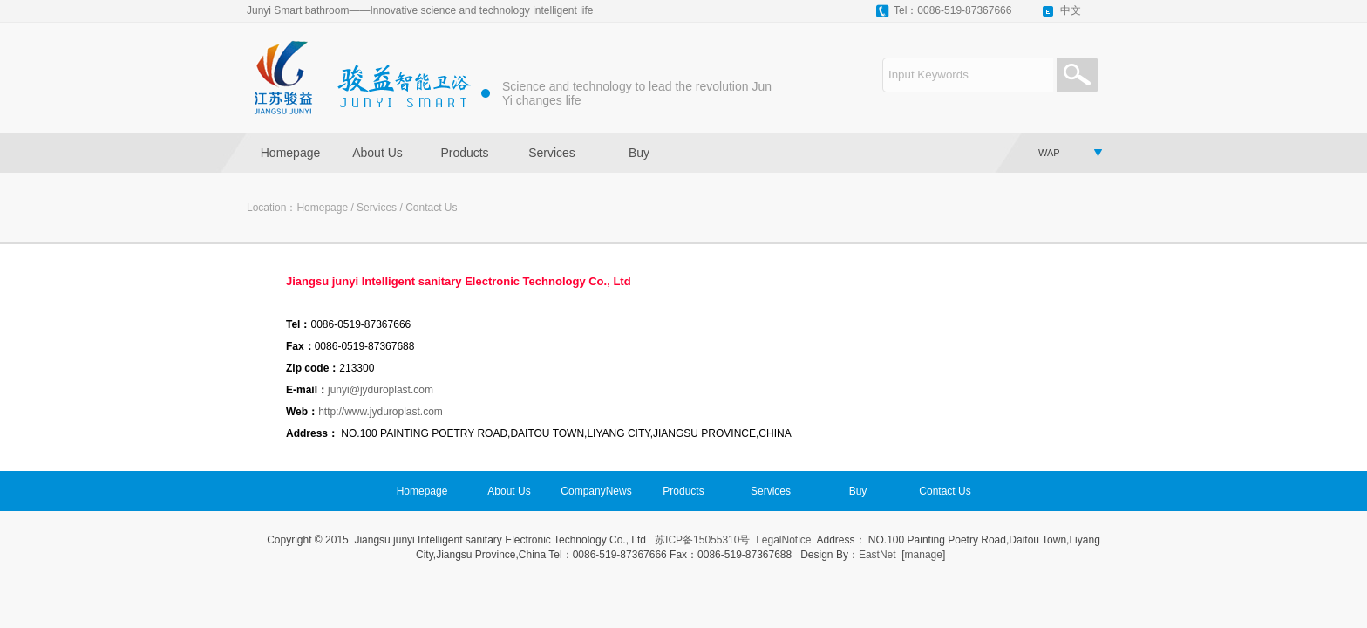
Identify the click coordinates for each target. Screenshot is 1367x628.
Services (551, 153)
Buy (639, 153)
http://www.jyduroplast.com (380, 412)
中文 (1070, 10)
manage (923, 555)
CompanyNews (596, 491)
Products (464, 153)
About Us (377, 153)
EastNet (877, 555)
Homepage (291, 153)
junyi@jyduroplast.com (380, 390)
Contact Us (431, 207)
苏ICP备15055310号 (702, 540)
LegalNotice (783, 540)
